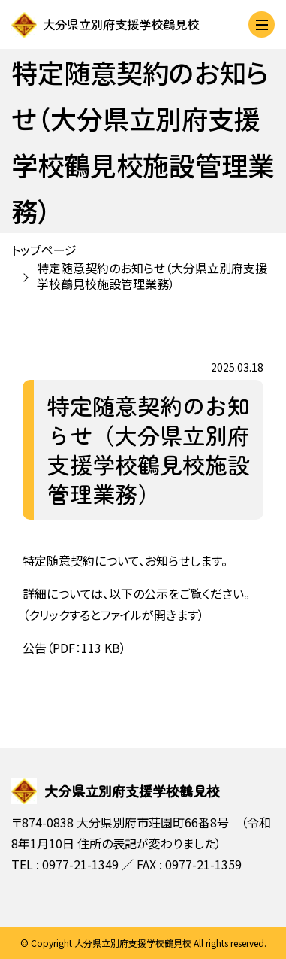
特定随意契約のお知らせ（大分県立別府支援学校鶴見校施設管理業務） (152, 276)
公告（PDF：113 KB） (74, 648)
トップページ (44, 250)
